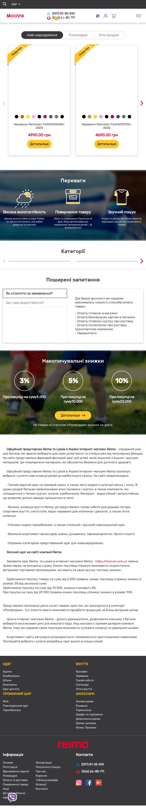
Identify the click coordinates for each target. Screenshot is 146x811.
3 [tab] (69, 18)
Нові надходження (42, 35)
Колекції (41, 784)
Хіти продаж (109, 35)
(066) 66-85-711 (90, 772)
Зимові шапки (85, 701)
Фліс (6, 701)
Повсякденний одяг (15, 705)
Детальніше (39, 144)
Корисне (41, 775)
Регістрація (10, 767)
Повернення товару (16, 784)
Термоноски (84, 710)
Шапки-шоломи (86, 723)
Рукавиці (81, 705)
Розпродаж (78, 35)
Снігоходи (82, 684)
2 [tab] (63, 18)
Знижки (8, 762)
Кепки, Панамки (86, 727)
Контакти (42, 789)
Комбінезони (11, 676)
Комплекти (10, 684)
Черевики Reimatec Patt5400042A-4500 (39, 126)
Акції (6, 789)
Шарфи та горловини (89, 714)
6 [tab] (89, 18)
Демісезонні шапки (88, 719)
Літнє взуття (84, 689)
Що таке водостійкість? (25, 303)
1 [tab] (56, 18)
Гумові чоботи (85, 680)
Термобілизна (12, 710)
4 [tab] (76, 18)
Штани (7, 680)
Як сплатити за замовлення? (29, 293)
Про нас (41, 771)
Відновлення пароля (16, 771)
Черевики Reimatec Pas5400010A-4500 (106, 126)
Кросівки (81, 671)
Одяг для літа (11, 689)
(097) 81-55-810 (61, 14)
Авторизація (44, 762)
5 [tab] (83, 18)
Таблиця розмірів (47, 780)
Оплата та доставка (15, 780)
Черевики (82, 676)
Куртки (7, 671)
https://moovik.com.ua (111, 561)
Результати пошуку (48, 767)
